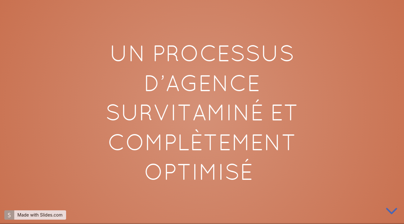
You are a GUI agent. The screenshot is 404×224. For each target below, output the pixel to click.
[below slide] (391, 211)
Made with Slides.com (39, 214)
